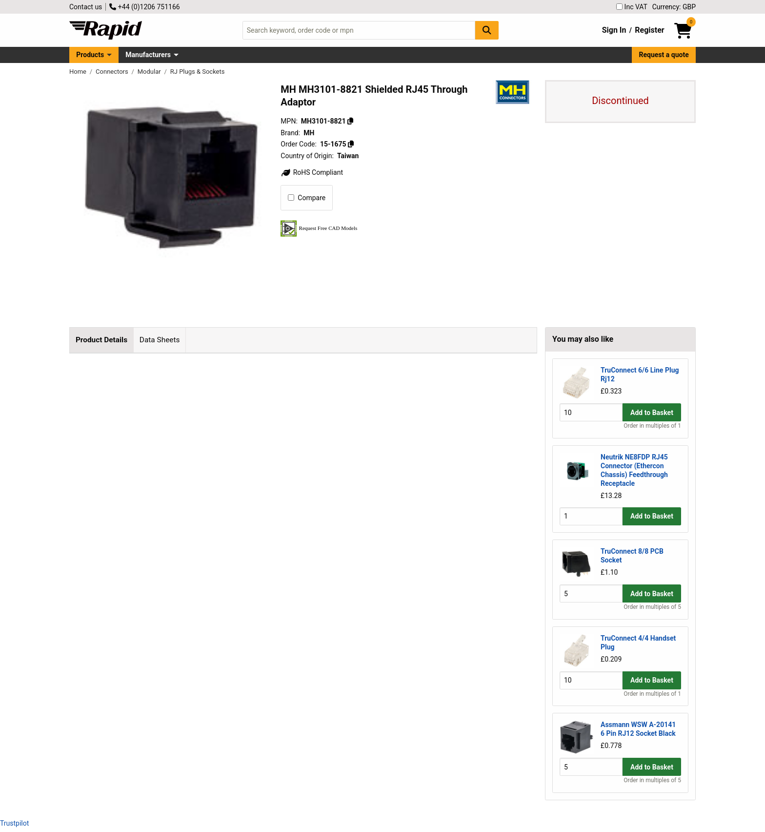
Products (90, 55)
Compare (306, 198)
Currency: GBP (674, 6)
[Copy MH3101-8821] (350, 121)
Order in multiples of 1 (652, 425)
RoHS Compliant (312, 172)
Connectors (113, 71)
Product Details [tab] (101, 339)
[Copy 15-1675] (351, 144)
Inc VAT (631, 6)
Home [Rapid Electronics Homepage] (78, 71)
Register (649, 30)
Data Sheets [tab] (160, 339)
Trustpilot (14, 823)
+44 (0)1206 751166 (144, 7)
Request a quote (664, 55)
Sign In (614, 30)
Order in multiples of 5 (652, 606)
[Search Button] (487, 30)
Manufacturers (148, 55)
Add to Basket (651, 412)
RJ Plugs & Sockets (197, 71)
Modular (150, 71)
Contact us (85, 7)
